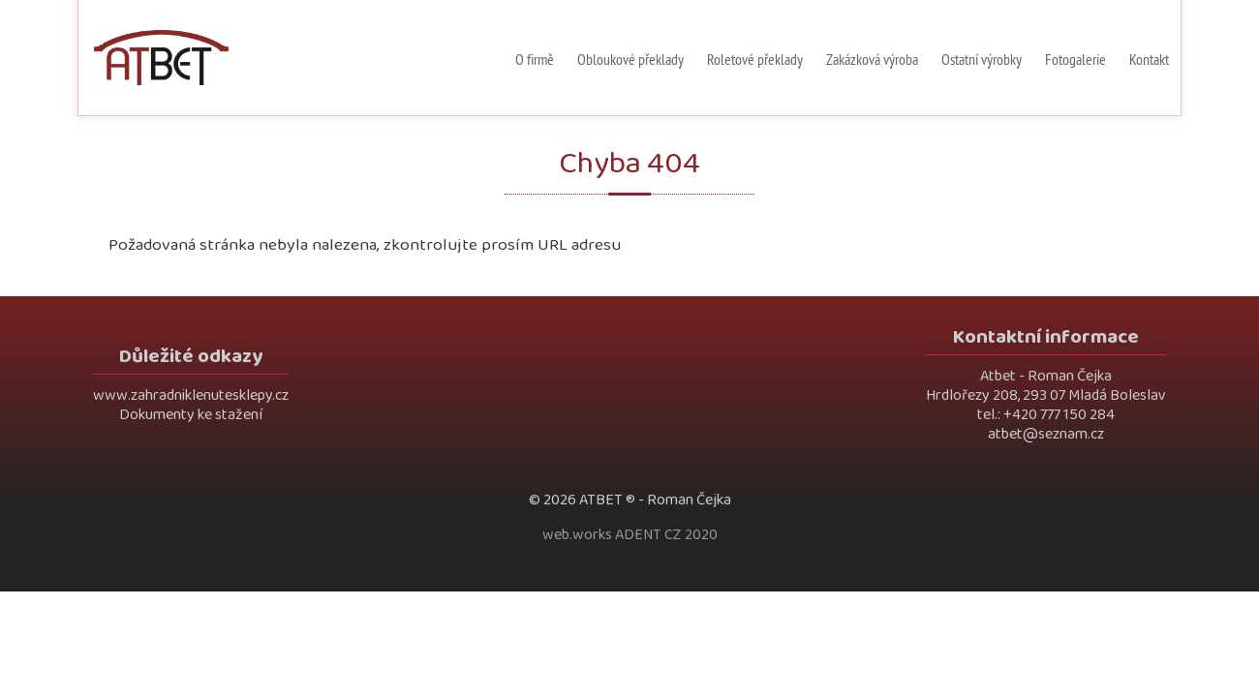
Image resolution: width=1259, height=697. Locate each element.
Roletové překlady (755, 59)
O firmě (534, 59)
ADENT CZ (648, 535)
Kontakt (1149, 59)
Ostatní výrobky (981, 59)
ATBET (601, 500)
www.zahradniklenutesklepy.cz (191, 395)
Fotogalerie (1075, 59)
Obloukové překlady (630, 59)
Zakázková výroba (872, 59)
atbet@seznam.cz (1046, 434)
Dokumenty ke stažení (190, 415)
